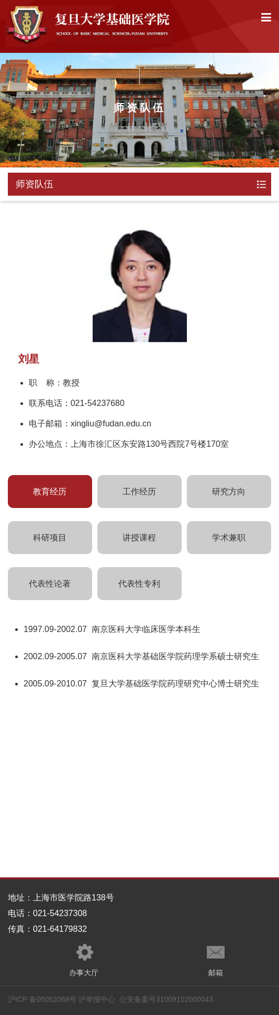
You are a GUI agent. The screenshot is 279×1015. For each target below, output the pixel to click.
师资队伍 (34, 184)
